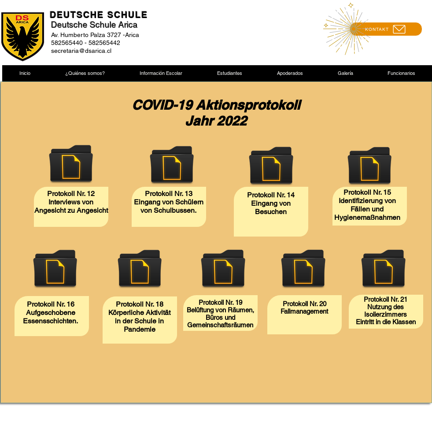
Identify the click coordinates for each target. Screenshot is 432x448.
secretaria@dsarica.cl (81, 50)
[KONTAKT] (386, 29)
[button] (85, 73)
